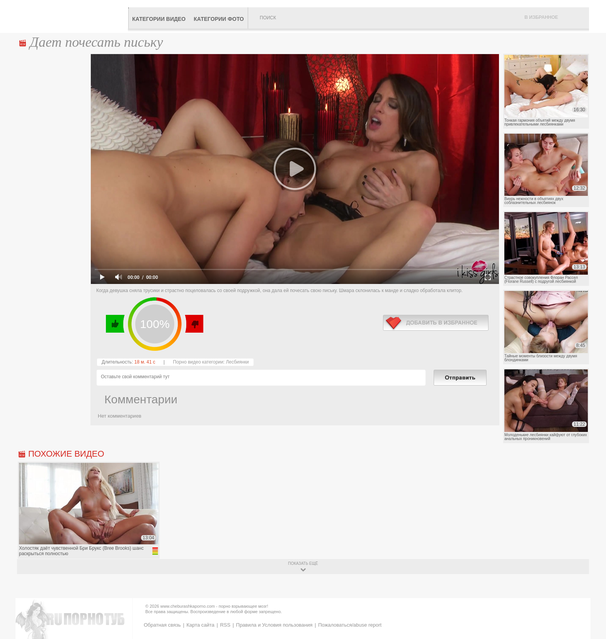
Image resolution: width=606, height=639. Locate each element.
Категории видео (159, 19)
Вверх (591, 601)
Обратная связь (162, 625)
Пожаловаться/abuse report (349, 625)
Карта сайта (200, 625)
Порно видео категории (198, 362)
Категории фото (219, 19)
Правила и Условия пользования (274, 625)
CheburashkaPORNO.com (72, 16)
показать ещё (303, 563)
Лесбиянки (237, 362)
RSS (225, 625)
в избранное (436, 323)
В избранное (541, 17)
